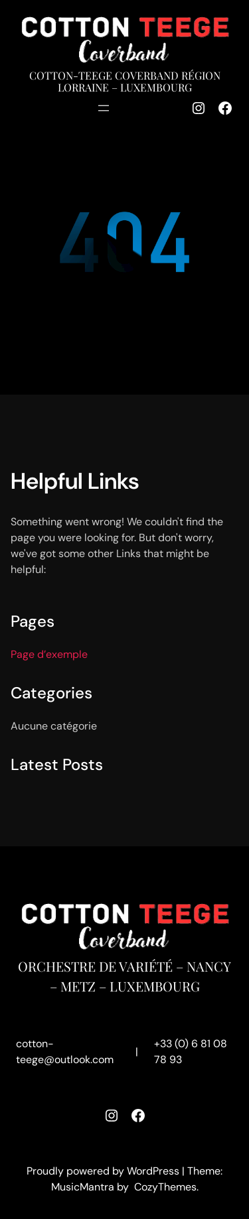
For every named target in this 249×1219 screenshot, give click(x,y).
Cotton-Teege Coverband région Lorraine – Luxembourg (124, 81)
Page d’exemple (49, 654)
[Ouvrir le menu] (104, 108)
